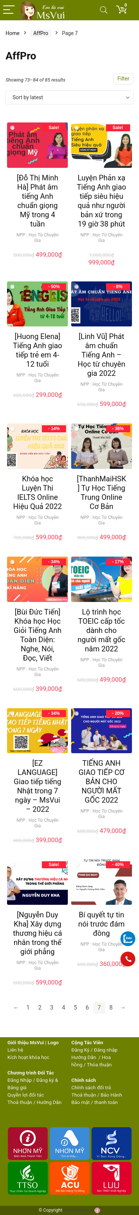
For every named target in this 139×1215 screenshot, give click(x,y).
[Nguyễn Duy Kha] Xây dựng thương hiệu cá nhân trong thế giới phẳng (37, 933)
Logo (53, 1042)
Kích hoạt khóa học (28, 1057)
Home (13, 33)
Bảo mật (81, 1102)
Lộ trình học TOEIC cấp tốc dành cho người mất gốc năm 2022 (101, 630)
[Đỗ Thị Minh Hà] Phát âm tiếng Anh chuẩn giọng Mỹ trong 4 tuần (37, 200)
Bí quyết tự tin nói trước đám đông (101, 924)
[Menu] (9, 10)
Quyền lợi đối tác (25, 1095)
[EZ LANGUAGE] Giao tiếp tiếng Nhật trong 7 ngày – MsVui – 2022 (37, 786)
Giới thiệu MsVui (25, 1042)
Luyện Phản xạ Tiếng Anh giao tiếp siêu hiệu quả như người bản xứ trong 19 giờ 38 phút (101, 200)
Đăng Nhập (19, 1080)
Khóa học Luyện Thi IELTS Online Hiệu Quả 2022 (37, 492)
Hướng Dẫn (84, 1057)
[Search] (104, 10)
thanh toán (106, 1102)
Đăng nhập (106, 1050)
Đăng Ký (81, 1050)
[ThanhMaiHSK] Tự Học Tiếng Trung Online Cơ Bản (101, 492)
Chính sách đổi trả (91, 1087)
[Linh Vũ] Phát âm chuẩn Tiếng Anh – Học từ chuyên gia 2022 (101, 355)
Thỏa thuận (99, 1064)
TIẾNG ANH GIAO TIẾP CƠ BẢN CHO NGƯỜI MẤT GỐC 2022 (102, 781)
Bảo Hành (111, 1095)
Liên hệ (15, 1050)
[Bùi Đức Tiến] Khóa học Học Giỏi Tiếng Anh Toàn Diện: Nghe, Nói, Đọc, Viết (38, 635)
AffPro (40, 33)
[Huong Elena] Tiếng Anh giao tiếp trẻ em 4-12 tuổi (37, 350)
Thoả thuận (19, 1102)
